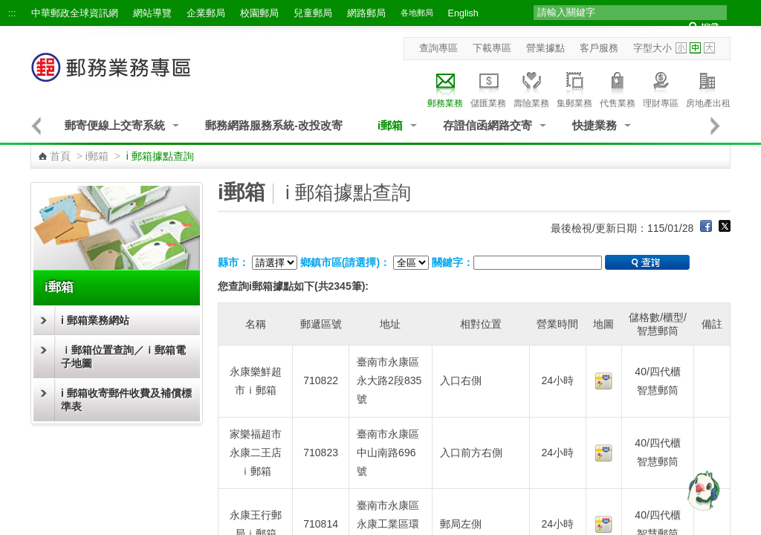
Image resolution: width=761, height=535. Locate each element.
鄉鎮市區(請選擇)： (345, 262)
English (463, 13)
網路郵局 (366, 13)
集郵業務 (574, 87)
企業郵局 (206, 13)
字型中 (695, 48)
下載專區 (492, 48)
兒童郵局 (313, 13)
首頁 (60, 156)
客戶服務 (599, 48)
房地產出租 (708, 87)
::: (12, 13)
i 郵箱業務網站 (95, 320)
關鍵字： (452, 262)
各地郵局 (417, 12)
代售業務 (617, 87)
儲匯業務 (488, 87)
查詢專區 (438, 48)
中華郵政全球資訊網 (74, 13)
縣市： (233, 262)
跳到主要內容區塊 (7, 7)
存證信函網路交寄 (487, 125)
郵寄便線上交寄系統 (115, 125)
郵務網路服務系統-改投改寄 (274, 125)
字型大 (709, 48)
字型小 (681, 48)
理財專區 (661, 87)
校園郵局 (259, 13)
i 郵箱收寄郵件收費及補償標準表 (126, 399)
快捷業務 (594, 125)
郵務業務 (445, 87)
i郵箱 (390, 125)
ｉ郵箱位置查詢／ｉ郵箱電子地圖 (123, 356)
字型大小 (652, 48)
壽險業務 (531, 87)
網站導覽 (152, 13)
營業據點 (545, 48)
